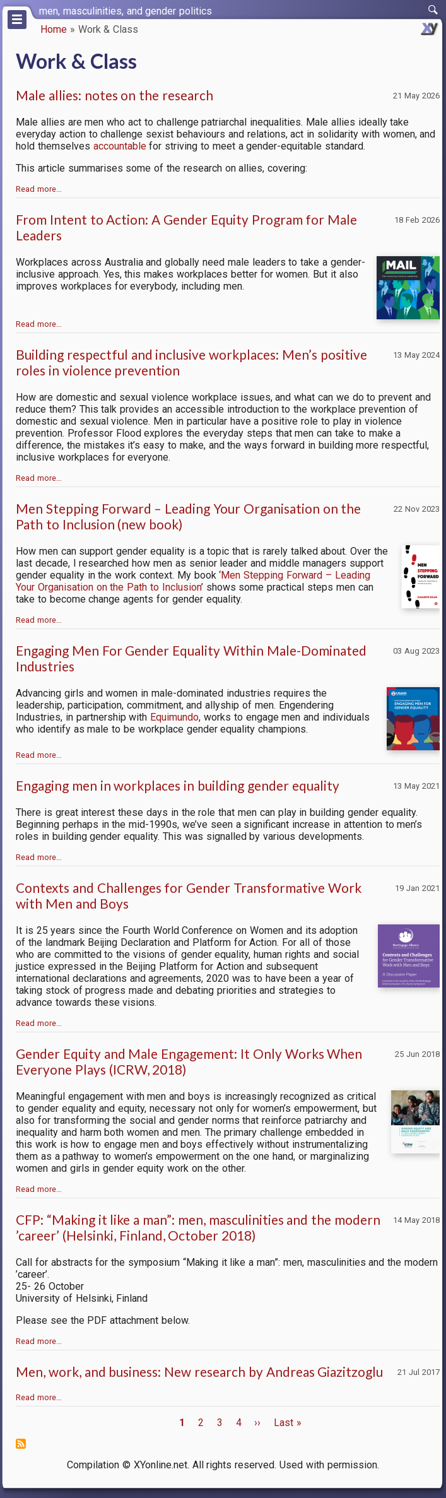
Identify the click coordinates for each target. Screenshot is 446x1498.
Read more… (39, 189)
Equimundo (174, 717)
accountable (119, 146)
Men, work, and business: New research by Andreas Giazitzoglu (199, 1371)
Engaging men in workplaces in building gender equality (177, 785)
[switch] (433, 10)
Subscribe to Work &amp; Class (21, 1444)
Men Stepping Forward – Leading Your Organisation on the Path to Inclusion (193, 581)
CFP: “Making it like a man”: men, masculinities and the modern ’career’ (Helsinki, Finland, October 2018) (198, 1227)
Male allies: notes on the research (114, 95)
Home (53, 29)
